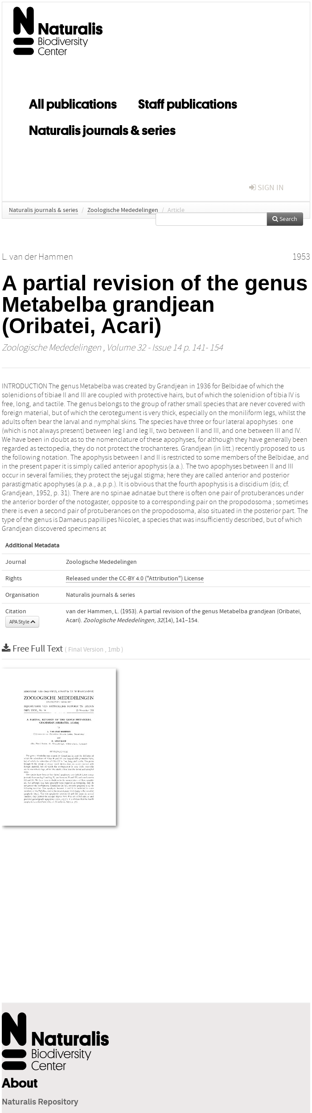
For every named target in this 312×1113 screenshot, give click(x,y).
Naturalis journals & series (102, 129)
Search (284, 219)
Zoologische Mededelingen (122, 210)
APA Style (22, 622)
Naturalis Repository (40, 1102)
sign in (266, 187)
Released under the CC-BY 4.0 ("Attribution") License (135, 578)
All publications (73, 102)
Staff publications (187, 102)
